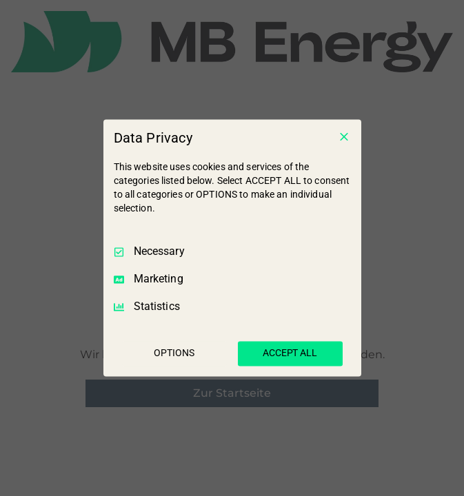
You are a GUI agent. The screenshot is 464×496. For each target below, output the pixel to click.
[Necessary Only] (344, 136)
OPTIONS (174, 353)
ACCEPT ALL (290, 353)
